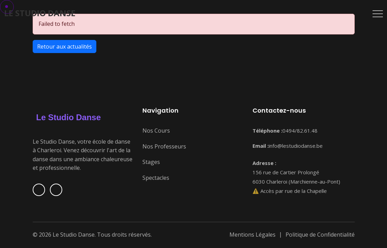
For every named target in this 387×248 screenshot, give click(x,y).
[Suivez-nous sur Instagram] (56, 190)
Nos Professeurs (164, 146)
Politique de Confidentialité (320, 234)
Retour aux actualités (64, 46)
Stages (151, 162)
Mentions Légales (252, 234)
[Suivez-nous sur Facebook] (39, 190)
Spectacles (155, 178)
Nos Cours (156, 130)
